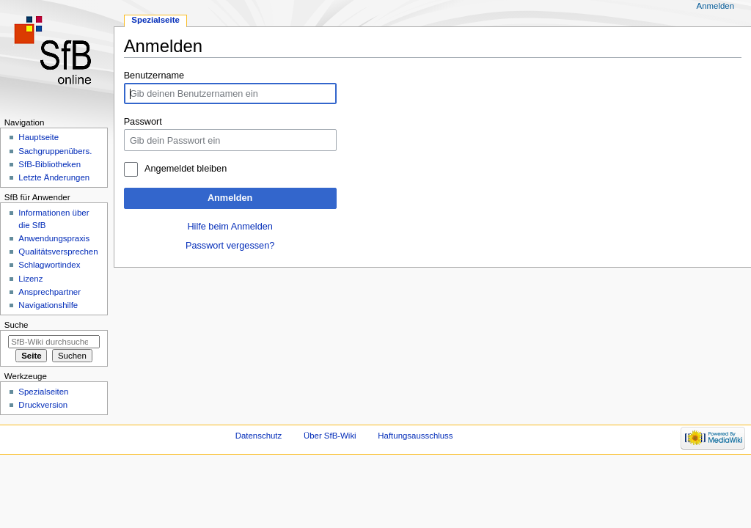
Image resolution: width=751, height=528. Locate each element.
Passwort (143, 122)
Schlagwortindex (49, 264)
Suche (16, 324)
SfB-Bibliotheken (49, 164)
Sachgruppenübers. (55, 151)
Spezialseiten (43, 391)
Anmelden (230, 198)
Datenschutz (258, 435)
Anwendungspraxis (53, 238)
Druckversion (42, 404)
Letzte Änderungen (53, 177)
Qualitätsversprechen (58, 251)
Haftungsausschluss (415, 435)
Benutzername (154, 75)
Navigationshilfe (48, 305)
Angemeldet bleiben (185, 169)
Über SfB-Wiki (330, 435)
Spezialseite (155, 19)
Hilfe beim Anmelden (229, 226)
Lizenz (30, 278)
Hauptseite (38, 137)
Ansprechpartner (49, 291)
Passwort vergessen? (230, 246)
